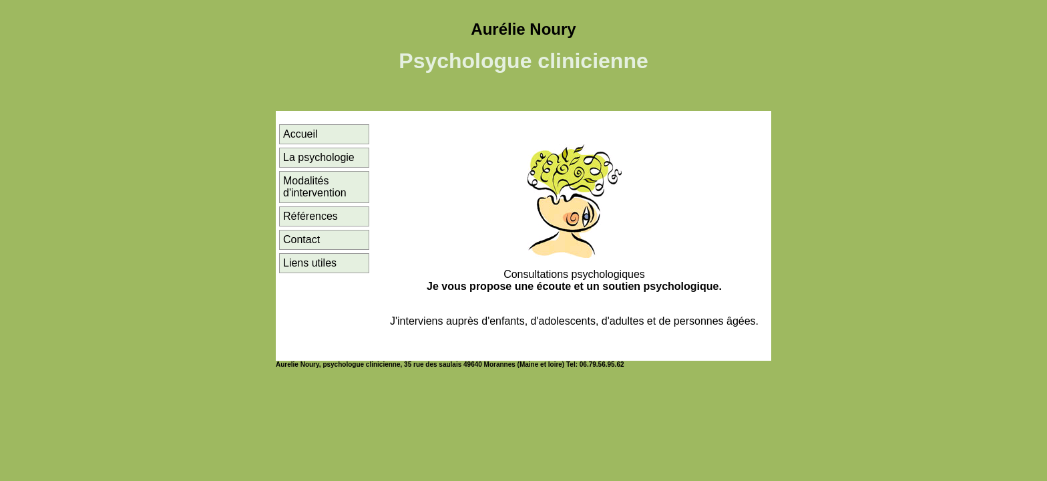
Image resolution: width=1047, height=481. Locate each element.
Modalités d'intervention (315, 186)
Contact (301, 239)
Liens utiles (310, 263)
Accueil (300, 134)
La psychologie (319, 157)
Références (310, 216)
